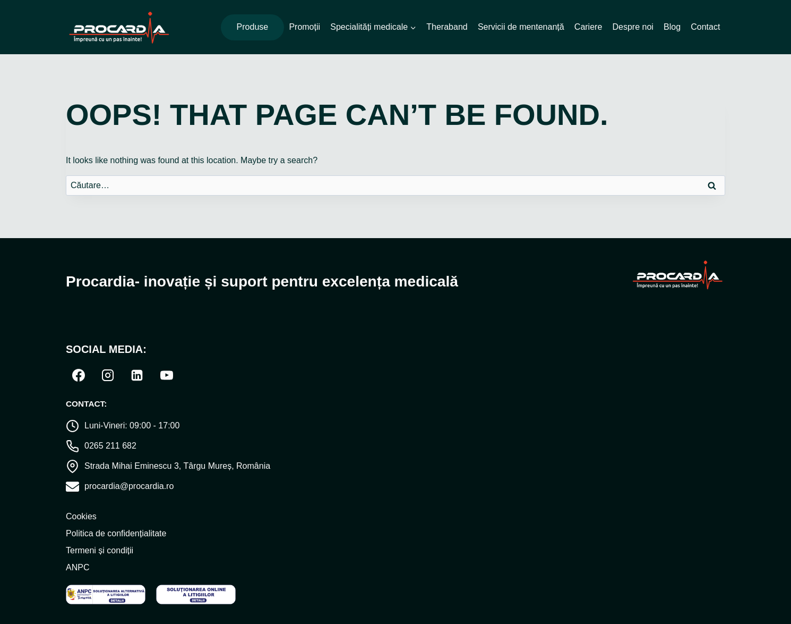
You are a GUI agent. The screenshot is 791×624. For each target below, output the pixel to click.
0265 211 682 (110, 445)
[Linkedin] (137, 375)
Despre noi (632, 26)
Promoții (304, 26)
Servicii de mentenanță (521, 26)
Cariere (588, 26)
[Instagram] (108, 375)
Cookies (81, 516)
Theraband (446, 26)
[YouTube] (166, 375)
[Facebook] (78, 375)
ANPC (77, 567)
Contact (705, 26)
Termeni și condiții (99, 550)
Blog (672, 26)
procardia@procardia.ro (129, 486)
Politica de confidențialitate (116, 533)
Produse (253, 26)
